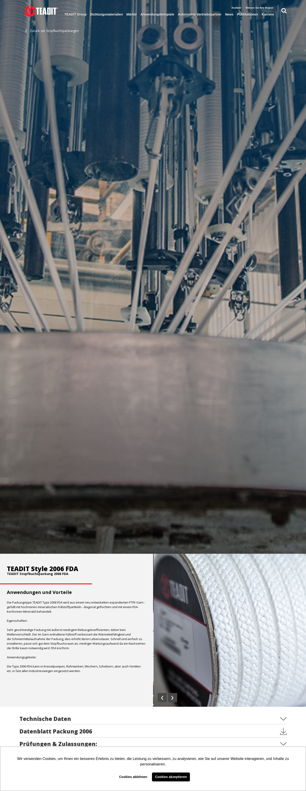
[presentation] (162, 697)
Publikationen (247, 14)
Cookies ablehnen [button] (133, 777)
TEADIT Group (76, 14)
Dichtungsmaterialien (106, 14)
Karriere (268, 14)
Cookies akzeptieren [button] (171, 777)
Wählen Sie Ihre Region (260, 7)
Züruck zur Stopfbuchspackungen (52, 31)
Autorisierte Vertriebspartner (199, 14)
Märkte (131, 14)
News (229, 14)
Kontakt (236, 7)
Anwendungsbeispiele (157, 14)
